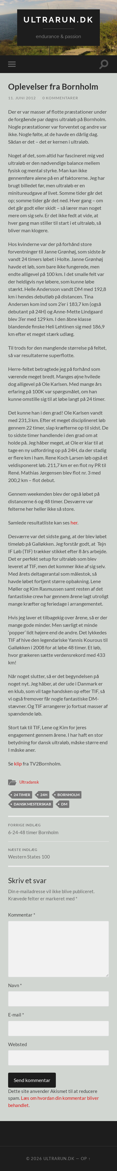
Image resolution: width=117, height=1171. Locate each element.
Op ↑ (85, 1158)
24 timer (22, 794)
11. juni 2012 (22, 98)
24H (43, 794)
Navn (15, 985)
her (74, 522)
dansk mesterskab (32, 804)
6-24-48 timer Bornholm (58, 829)
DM (64, 804)
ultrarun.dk (58, 19)
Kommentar (21, 915)
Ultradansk (29, 782)
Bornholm (68, 794)
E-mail (16, 1014)
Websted (17, 1044)
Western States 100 (58, 854)
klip (18, 763)
